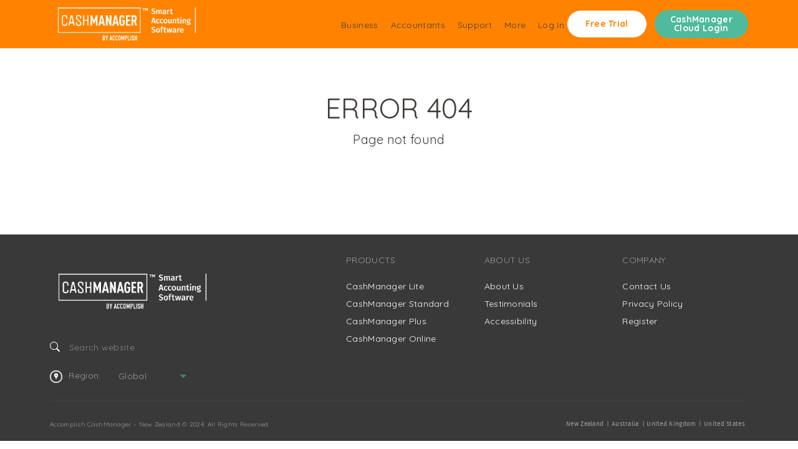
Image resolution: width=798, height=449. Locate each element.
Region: (75, 376)
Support (475, 25)
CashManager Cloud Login (701, 24)
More (515, 25)
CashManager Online (391, 338)
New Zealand (584, 424)
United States (724, 424)
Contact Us (646, 286)
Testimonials (511, 303)
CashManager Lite (385, 286)
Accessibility (510, 321)
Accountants (418, 25)
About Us (504, 286)
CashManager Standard (397, 303)
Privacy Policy (652, 303)
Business (359, 25)
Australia (625, 424)
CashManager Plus (386, 321)
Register (639, 321)
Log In (551, 25)
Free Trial (606, 23)
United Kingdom (671, 424)
